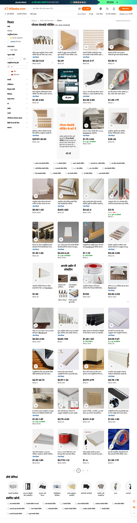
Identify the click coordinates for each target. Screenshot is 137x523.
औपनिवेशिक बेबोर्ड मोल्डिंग (41, 168)
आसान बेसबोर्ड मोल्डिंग (77, 163)
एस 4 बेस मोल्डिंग (92, 168)
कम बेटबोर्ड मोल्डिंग (71, 173)
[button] (79, 8)
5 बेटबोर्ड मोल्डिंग (65, 504)
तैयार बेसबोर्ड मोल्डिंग (35, 509)
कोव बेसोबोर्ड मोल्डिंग (108, 168)
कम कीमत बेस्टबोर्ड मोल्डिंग (117, 163)
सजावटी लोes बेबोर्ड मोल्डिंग (96, 163)
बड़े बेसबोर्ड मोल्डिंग (52, 509)
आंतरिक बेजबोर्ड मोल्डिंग (69, 509)
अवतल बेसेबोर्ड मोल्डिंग (82, 504)
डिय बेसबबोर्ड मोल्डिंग (39, 173)
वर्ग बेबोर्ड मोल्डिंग (87, 173)
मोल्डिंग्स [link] (59, 21)
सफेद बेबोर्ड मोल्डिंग (118, 504)
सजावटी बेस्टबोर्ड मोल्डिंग (14, 514)
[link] (134, 501)
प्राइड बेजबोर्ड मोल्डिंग (32, 514)
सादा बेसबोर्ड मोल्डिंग (103, 173)
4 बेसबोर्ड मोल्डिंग (55, 173)
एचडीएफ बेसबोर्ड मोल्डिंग (100, 504)
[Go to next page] (88, 471)
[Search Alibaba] (54, 8)
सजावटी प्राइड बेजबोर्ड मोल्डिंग (16, 509)
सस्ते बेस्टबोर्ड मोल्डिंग (49, 504)
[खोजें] (86, 9)
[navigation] (17, 246)
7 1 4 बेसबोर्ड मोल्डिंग (59, 163)
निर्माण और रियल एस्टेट (46, 21)
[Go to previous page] (74, 471)
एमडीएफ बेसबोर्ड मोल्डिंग (88, 509)
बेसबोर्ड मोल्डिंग (104, 509)
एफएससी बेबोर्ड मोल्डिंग (60, 168)
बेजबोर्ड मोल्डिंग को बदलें (31, 504)
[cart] (107, 9)
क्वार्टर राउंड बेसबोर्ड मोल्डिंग (41, 163)
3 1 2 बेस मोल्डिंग (77, 168)
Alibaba (34, 21)
